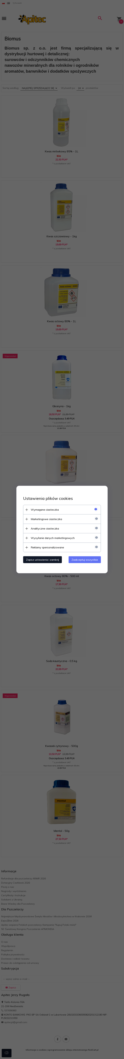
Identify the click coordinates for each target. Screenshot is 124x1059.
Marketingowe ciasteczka (46, 519)
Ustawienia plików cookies (48, 498)
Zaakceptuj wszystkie (84, 559)
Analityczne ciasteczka (45, 528)
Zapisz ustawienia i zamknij (42, 559)
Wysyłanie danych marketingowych (53, 538)
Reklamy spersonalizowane (47, 547)
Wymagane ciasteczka (45, 509)
